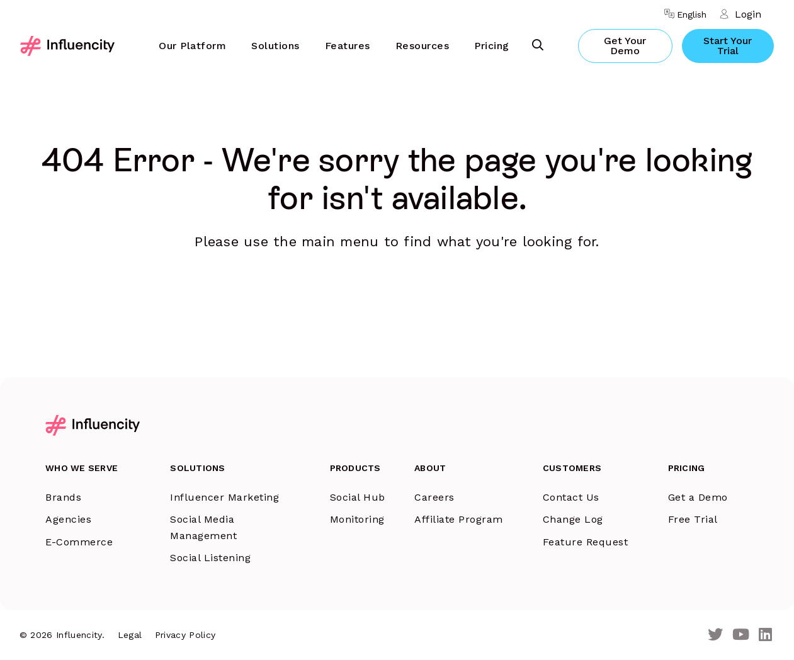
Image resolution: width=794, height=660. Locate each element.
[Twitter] (715, 635)
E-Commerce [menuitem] (79, 542)
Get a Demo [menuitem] (698, 497)
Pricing (491, 46)
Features (347, 46)
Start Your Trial (727, 46)
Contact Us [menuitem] (571, 497)
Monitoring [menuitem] (357, 519)
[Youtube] (740, 635)
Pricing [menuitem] (686, 468)
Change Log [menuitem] (573, 519)
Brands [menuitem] (63, 497)
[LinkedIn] (765, 635)
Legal (130, 635)
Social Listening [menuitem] (210, 558)
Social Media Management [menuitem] (203, 527)
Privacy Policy (185, 635)
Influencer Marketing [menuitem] (224, 497)
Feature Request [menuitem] (585, 542)
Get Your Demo (625, 46)
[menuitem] (192, 46)
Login (748, 14)
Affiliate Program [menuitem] (458, 519)
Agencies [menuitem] (68, 519)
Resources (422, 46)
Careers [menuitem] (434, 497)
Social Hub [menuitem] (357, 497)
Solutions (275, 46)
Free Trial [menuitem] (693, 519)
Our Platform (192, 46)
